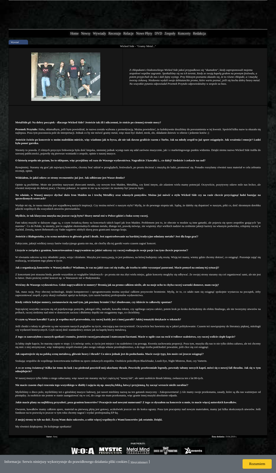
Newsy (85, 33)
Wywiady (99, 33)
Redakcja (199, 33)
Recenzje (114, 33)
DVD (158, 33)
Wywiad (15, 42)
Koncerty (184, 33)
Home (74, 33)
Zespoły (170, 33)
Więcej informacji (138, 462)
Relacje (128, 33)
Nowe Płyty (144, 33)
